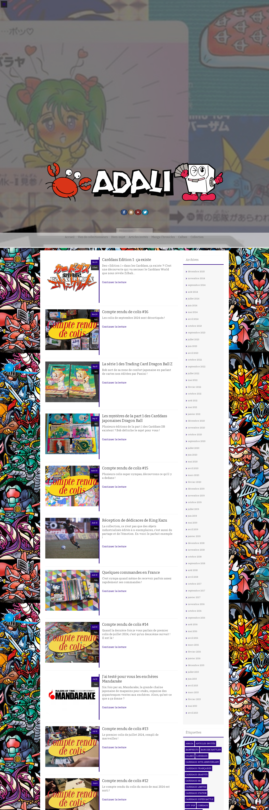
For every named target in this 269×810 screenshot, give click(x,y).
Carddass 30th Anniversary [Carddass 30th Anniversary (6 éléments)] (202, 762)
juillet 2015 (193, 671)
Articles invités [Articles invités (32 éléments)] (205, 743)
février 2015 (194, 699)
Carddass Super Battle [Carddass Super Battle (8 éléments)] (199, 799)
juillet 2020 (193, 448)
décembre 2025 (196, 271)
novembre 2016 (196, 604)
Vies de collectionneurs (93, 237)
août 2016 (193, 624)
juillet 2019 (193, 509)
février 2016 (194, 651)
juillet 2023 (193, 339)
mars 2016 (193, 644)
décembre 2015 (196, 665)
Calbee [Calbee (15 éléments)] (190, 755)
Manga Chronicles (163, 237)
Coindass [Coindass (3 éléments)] (202, 805)
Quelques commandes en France (131, 572)
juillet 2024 (193, 298)
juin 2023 (192, 346)
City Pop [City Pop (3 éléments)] (190, 805)
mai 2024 (193, 312)
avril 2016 (193, 637)
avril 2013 (193, 712)
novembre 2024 (196, 278)
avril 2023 (193, 352)
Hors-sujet (118, 237)
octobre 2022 (195, 359)
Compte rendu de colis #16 (125, 312)
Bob (96, 372)
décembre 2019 (196, 488)
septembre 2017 (196, 590)
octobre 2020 (195, 434)
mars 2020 (193, 475)
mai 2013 (192, 705)
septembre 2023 (196, 332)
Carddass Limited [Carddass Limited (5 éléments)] (196, 786)
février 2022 (194, 386)
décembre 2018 (196, 543)
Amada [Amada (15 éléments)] (190, 743)
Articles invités (138, 237)
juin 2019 (192, 515)
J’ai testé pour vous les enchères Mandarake (130, 679)
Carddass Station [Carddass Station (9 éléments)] (196, 793)
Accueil (69, 237)
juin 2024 (192, 305)
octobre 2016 (195, 610)
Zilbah (94, 267)
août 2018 (193, 570)
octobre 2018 (195, 556)
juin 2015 (192, 678)
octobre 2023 (195, 325)
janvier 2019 (194, 536)
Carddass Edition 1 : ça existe (126, 259)
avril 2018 (193, 576)
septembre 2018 (196, 563)
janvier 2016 (194, 658)
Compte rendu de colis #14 (125, 624)
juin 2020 (192, 454)
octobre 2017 (195, 583)
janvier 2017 (194, 597)
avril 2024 (193, 318)
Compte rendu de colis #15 (125, 468)
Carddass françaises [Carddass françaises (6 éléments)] (198, 768)
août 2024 (193, 291)
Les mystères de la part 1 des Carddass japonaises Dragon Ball (134, 418)
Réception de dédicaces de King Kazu (134, 520)
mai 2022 (192, 380)
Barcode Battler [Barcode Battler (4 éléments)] (211, 749)
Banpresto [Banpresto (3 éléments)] (192, 749)
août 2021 (192, 400)
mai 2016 (192, 631)
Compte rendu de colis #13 (125, 728)
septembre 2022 (196, 366)
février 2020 (194, 481)
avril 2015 (193, 685)
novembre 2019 (196, 495)
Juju (95, 319)
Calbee (182, 237)
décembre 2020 (196, 420)
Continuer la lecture (114, 282)
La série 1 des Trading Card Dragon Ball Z (137, 364)
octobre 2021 (194, 393)
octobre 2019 (195, 502)
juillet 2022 (193, 373)
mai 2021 (192, 407)
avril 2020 (193, 468)
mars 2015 (193, 692)
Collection (197, 237)
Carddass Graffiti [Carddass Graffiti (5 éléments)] (197, 774)
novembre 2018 (196, 549)
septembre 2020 (197, 441)
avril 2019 (193, 529)
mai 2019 (192, 522)
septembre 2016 (196, 617)
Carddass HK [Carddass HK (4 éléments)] (193, 780)
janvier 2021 (194, 414)
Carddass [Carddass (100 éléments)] (202, 755)
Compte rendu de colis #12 (125, 780)
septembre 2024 (197, 285)
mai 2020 (193, 461)
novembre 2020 (196, 427)
